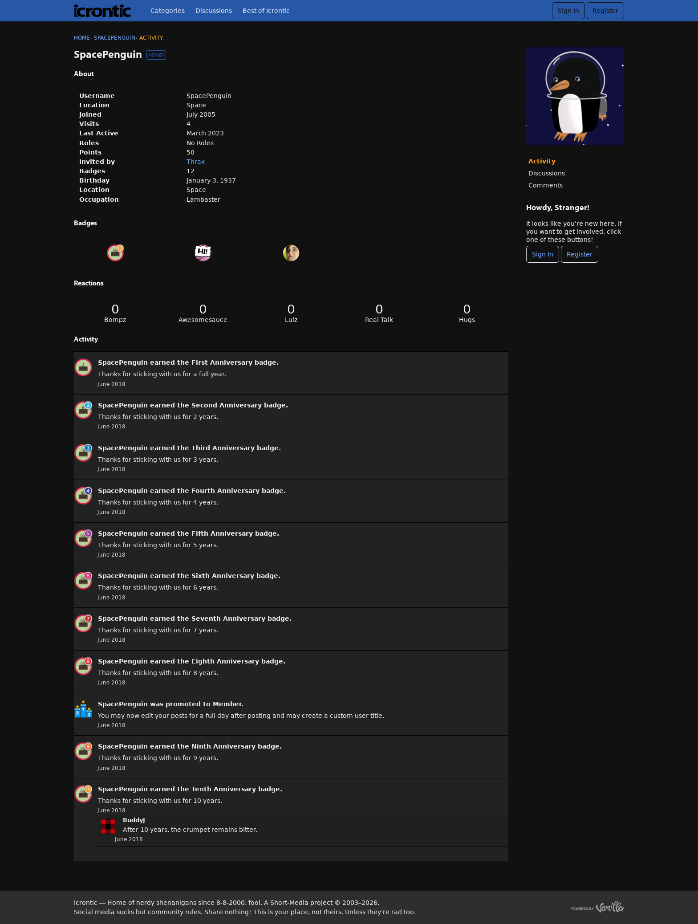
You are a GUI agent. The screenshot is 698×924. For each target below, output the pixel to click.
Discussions (213, 10)
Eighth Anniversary (225, 661)
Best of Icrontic (266, 10)
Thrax (196, 161)
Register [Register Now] (579, 254)
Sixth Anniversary (222, 575)
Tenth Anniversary (223, 789)
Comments (545, 185)
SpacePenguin (123, 362)
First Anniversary (221, 362)
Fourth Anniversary (225, 490)
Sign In (568, 10)
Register (605, 10)
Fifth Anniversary (222, 533)
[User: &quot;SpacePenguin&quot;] (83, 367)
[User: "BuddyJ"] (108, 826)
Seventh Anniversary (228, 618)
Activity (542, 161)
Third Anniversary (223, 448)
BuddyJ (134, 820)
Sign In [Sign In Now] (542, 254)
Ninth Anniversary (223, 746)
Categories (167, 10)
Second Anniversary (226, 405)
